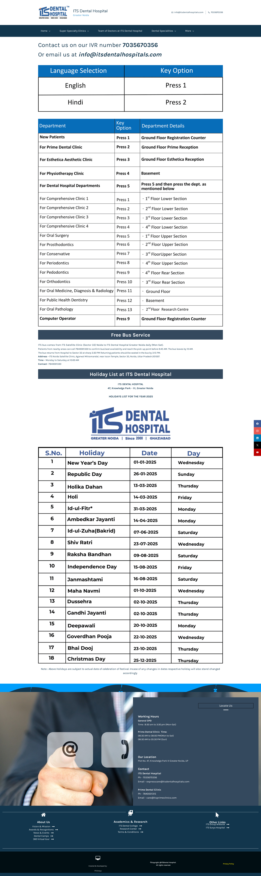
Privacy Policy (228, 863)
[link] (130, 65)
